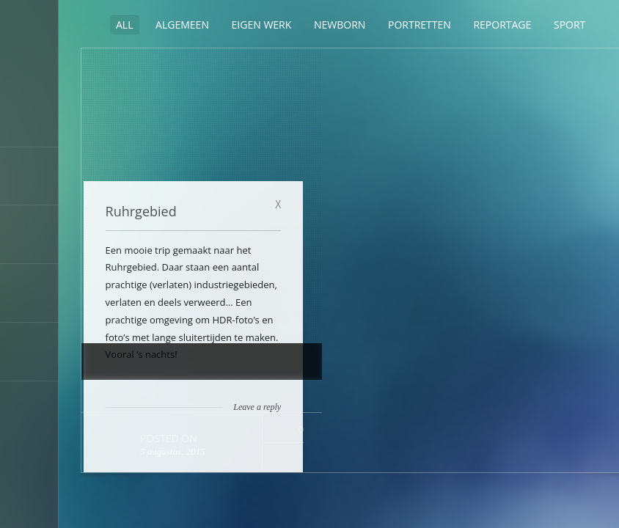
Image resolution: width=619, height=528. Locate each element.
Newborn (339, 25)
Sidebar (90, 24)
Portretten (419, 25)
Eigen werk (262, 25)
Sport (569, 25)
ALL (124, 25)
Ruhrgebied (379, 78)
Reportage (502, 25)
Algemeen (182, 25)
